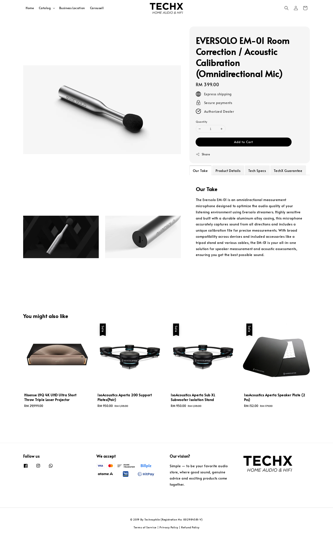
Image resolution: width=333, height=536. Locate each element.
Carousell (97, 8)
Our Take (200, 170)
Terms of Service (145, 527)
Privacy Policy (168, 527)
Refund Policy (190, 527)
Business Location (72, 8)
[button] (286, 8)
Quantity (201, 122)
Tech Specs (257, 170)
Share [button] (203, 154)
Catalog (45, 8)
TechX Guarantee (288, 170)
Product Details (228, 170)
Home (30, 8)
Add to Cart (243, 141)
